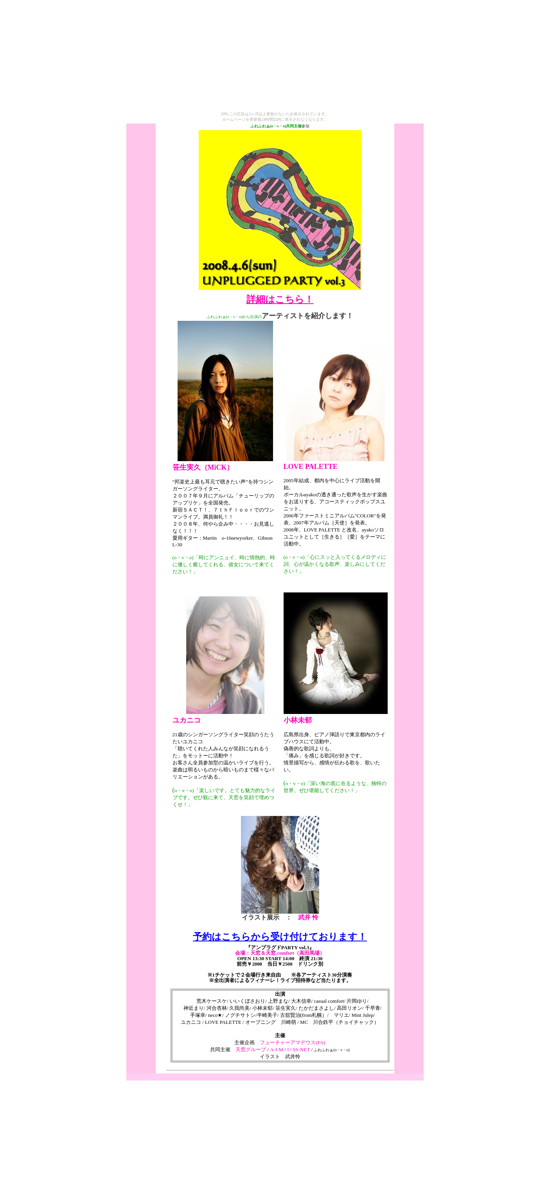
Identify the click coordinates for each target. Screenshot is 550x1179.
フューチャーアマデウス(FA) (292, 1042)
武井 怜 (308, 917)
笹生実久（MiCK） (203, 467)
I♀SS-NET (298, 1049)
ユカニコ (187, 720)
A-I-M (276, 1049)
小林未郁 (298, 720)
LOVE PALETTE (311, 467)
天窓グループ (250, 1049)
